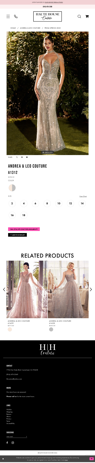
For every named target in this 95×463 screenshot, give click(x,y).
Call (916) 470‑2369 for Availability (25, 229)
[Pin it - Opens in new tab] (22, 157)
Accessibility (10, 424)
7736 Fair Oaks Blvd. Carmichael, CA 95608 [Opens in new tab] (22, 371)
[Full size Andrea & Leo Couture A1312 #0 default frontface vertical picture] (48, 93)
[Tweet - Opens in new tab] (17, 157)
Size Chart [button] (83, 196)
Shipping (9, 413)
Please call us (11, 397)
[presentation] (26, 290)
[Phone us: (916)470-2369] (47, 7)
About (8, 417)
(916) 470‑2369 (12, 375)
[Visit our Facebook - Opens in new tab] (7, 443)
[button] (8, 16)
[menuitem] (8, 16)
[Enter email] (17, 437)
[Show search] (79, 16)
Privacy (8, 419)
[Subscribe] (27, 437)
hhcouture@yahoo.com (14, 380)
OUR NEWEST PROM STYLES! (54, 2)
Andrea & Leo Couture (30, 28)
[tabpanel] (48, 93)
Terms (8, 422)
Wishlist (9, 410)
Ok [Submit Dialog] (91, 459)
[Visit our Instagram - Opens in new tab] (13, 443)
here (66, 461)
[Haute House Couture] (47, 16)
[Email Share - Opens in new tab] (27, 157)
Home (13, 28)
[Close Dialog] (3, 460)
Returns (8, 415)
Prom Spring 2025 (53, 28)
